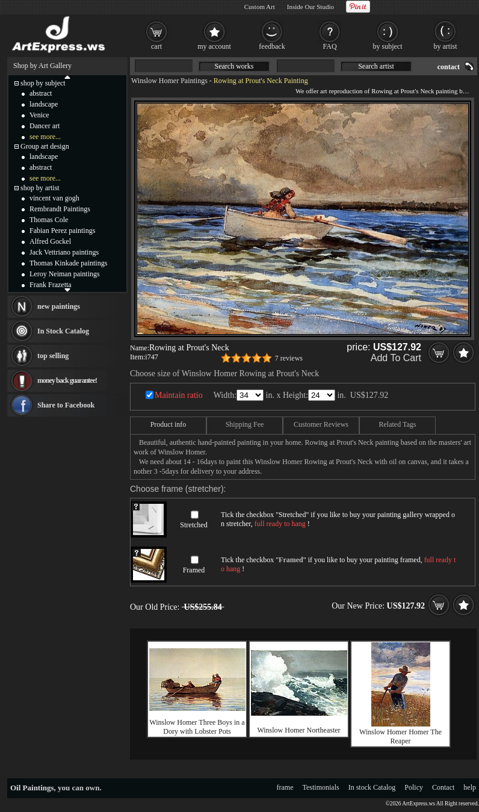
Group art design (44, 146)
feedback (272, 46)
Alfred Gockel (50, 241)
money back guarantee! (67, 380)
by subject (388, 46)
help (469, 787)
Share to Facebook (65, 405)
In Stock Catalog (63, 331)
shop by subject (43, 83)
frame (285, 787)
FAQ (329, 46)
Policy (413, 787)
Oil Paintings (32, 787)
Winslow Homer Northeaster (298, 730)
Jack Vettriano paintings (64, 252)
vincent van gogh (54, 198)
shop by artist (40, 188)
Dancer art (44, 126)
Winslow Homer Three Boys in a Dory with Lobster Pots (196, 727)
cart (156, 46)
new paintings (58, 306)
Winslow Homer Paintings (169, 80)
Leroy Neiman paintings (64, 274)
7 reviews (289, 358)
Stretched (193, 525)
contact (448, 67)
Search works (234, 66)
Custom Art (259, 6)
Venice (39, 115)
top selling (53, 356)
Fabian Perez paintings (62, 230)
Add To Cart (396, 358)
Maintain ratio (179, 395)
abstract (40, 93)
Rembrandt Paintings (59, 209)
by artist (445, 46)
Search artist (376, 66)
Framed (194, 570)
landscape (43, 104)
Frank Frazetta (50, 284)
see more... (45, 136)
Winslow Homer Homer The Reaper (400, 736)
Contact (443, 787)
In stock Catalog (372, 787)
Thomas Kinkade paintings (68, 263)
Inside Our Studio (310, 6)
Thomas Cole (48, 219)
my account (214, 46)
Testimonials (321, 787)
